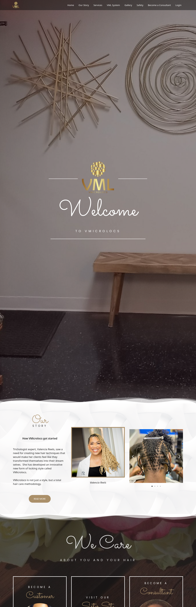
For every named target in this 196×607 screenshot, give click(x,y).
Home (70, 5)
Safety (140, 5)
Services (98, 5)
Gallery (128, 5)
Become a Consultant (159, 5)
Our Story (84, 5)
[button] (133, 456)
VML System (113, 5)
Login (178, 5)
